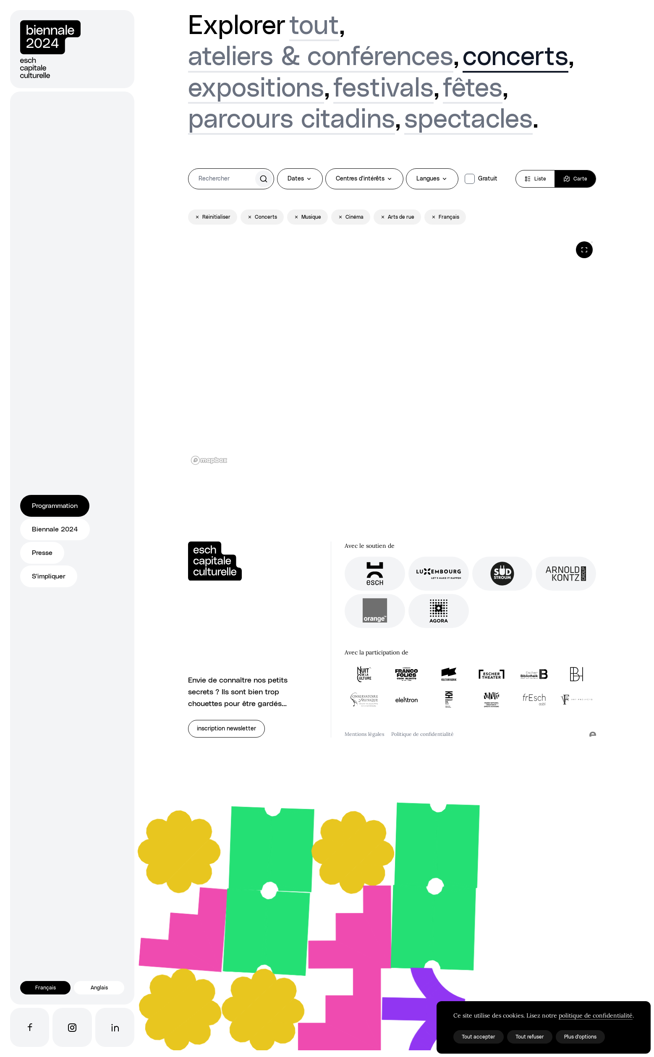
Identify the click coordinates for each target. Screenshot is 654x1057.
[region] (392, 353)
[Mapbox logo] (209, 460)
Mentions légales (365, 734)
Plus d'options (580, 1036)
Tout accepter (478, 1036)
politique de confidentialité (596, 1015)
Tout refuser (529, 1036)
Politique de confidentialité (422, 734)
